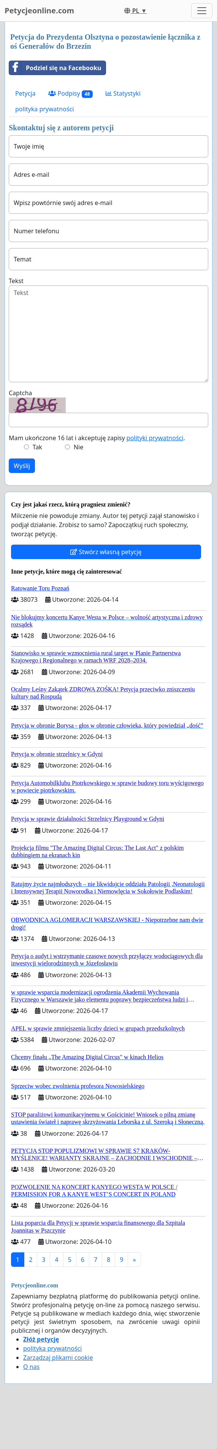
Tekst (16, 281)
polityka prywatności (44, 109)
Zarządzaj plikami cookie (58, 1357)
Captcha (20, 393)
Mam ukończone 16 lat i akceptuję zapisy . (97, 438)
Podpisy (70, 93)
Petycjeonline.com (39, 10)
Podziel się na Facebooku (55, 68)
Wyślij (22, 466)
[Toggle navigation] (201, 10)
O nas (31, 1366)
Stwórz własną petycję (105, 552)
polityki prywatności (155, 438)
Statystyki (123, 93)
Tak (37, 447)
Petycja (25, 93)
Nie (78, 447)
